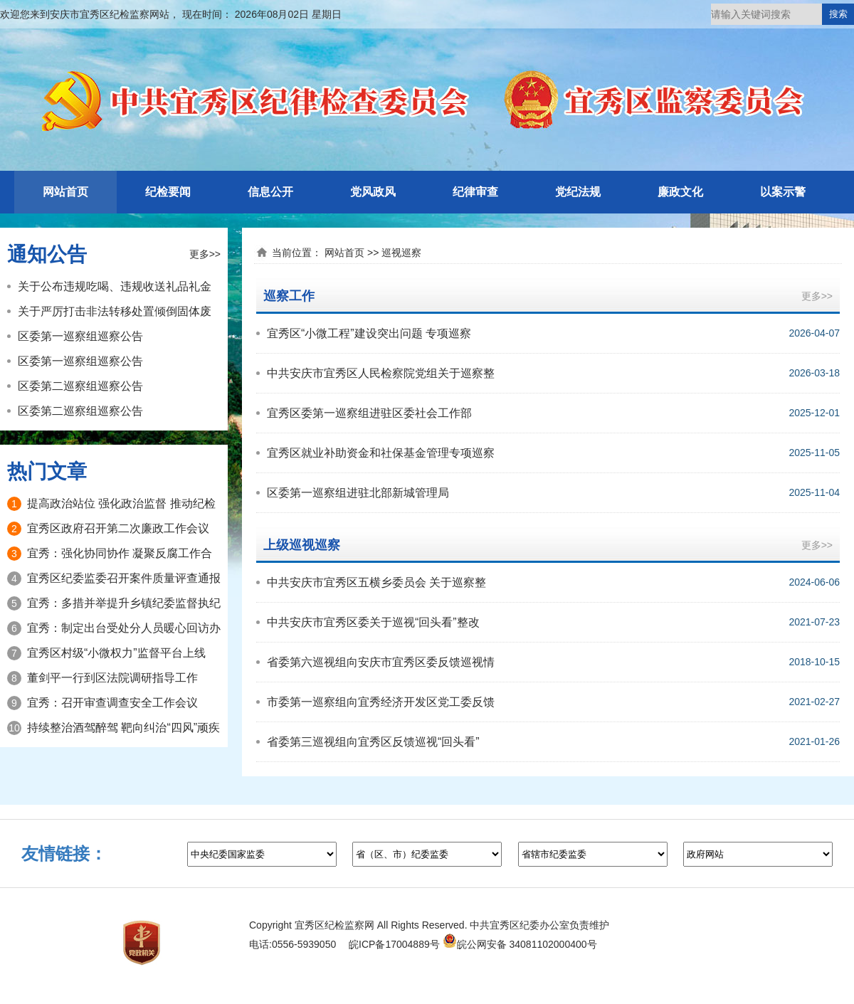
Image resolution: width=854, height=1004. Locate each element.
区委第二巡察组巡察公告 (80, 386)
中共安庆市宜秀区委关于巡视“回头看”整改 (373, 622)
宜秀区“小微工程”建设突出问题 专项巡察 (369, 333)
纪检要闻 (168, 192)
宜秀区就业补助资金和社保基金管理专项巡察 (381, 453)
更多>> (205, 254)
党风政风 (373, 192)
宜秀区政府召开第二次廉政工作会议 (118, 528)
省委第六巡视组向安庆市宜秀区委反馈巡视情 (381, 662)
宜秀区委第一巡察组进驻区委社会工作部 (369, 413)
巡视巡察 (401, 252)
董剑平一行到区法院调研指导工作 (112, 678)
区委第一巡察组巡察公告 (80, 336)
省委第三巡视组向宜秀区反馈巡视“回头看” (373, 742)
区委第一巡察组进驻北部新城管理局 (358, 493)
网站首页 (65, 192)
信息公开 (270, 192)
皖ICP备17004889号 (394, 944)
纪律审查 (475, 192)
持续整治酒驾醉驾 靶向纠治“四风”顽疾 (123, 728)
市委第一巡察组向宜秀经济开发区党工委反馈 (381, 702)
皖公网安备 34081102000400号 (520, 944)
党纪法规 (578, 192)
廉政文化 (680, 192)
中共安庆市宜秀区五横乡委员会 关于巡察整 (376, 582)
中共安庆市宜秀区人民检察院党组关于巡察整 (381, 373)
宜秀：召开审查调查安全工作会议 (112, 703)
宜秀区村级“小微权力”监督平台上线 (116, 653)
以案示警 (783, 192)
